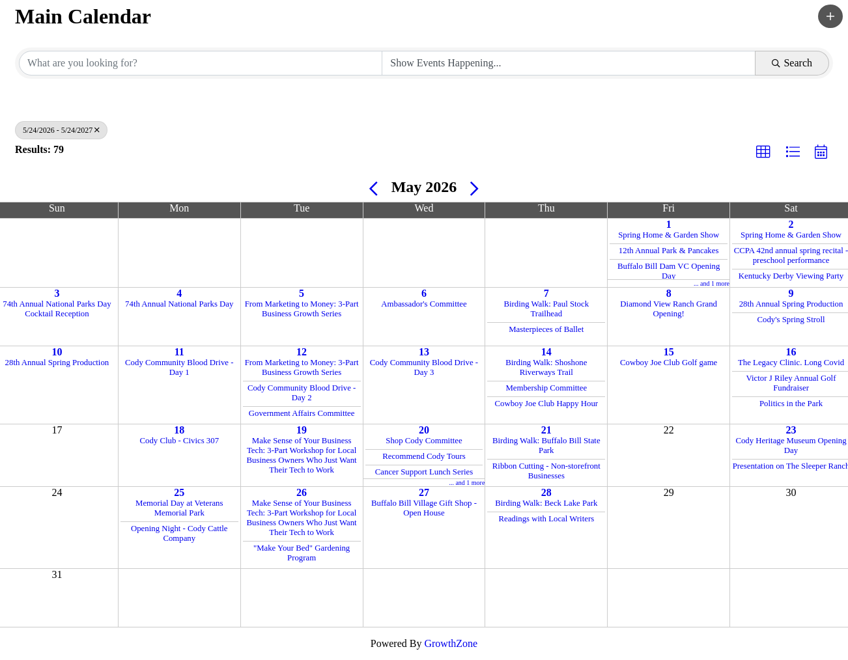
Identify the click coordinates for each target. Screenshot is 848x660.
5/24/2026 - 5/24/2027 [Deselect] (61, 130)
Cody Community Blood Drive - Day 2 (301, 392)
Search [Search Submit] (792, 62)
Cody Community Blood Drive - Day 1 (179, 367)
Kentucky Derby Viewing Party (791, 276)
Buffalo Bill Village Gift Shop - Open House (424, 508)
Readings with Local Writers (546, 518)
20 (424, 429)
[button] (830, 16)
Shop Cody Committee (424, 440)
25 (179, 492)
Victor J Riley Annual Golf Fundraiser (791, 383)
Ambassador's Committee (423, 304)
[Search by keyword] (200, 63)
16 (791, 351)
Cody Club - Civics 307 (179, 440)
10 (56, 351)
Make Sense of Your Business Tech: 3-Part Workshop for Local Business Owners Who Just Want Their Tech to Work (302, 455)
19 (301, 429)
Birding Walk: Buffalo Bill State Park (546, 445)
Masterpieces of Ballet (546, 329)
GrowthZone (450, 643)
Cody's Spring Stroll (791, 319)
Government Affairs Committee (302, 413)
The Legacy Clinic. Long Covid (791, 362)
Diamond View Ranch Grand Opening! (668, 308)
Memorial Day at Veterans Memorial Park (179, 508)
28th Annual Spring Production (791, 304)
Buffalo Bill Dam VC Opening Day (668, 271)
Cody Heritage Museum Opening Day (790, 445)
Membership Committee (546, 387)
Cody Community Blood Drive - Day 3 (424, 367)
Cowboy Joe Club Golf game (668, 362)
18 (179, 429)
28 (546, 492)
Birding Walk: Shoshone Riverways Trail (546, 367)
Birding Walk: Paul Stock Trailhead (546, 308)
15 (669, 351)
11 (179, 351)
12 (301, 351)
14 (546, 351)
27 (424, 492)
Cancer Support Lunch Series (424, 471)
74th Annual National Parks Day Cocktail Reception (57, 308)
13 (424, 351)
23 (791, 429)
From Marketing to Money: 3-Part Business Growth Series (302, 308)
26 (301, 492)
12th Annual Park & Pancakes (669, 250)
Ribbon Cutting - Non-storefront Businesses (546, 470)
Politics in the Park (791, 403)
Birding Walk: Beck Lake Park (546, 503)
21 (546, 429)
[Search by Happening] (569, 63)
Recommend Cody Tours (424, 456)
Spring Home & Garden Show (668, 235)
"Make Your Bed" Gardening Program (301, 552)
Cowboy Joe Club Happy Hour (547, 403)
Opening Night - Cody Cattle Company (179, 533)
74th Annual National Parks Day (179, 304)
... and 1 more (711, 283)
